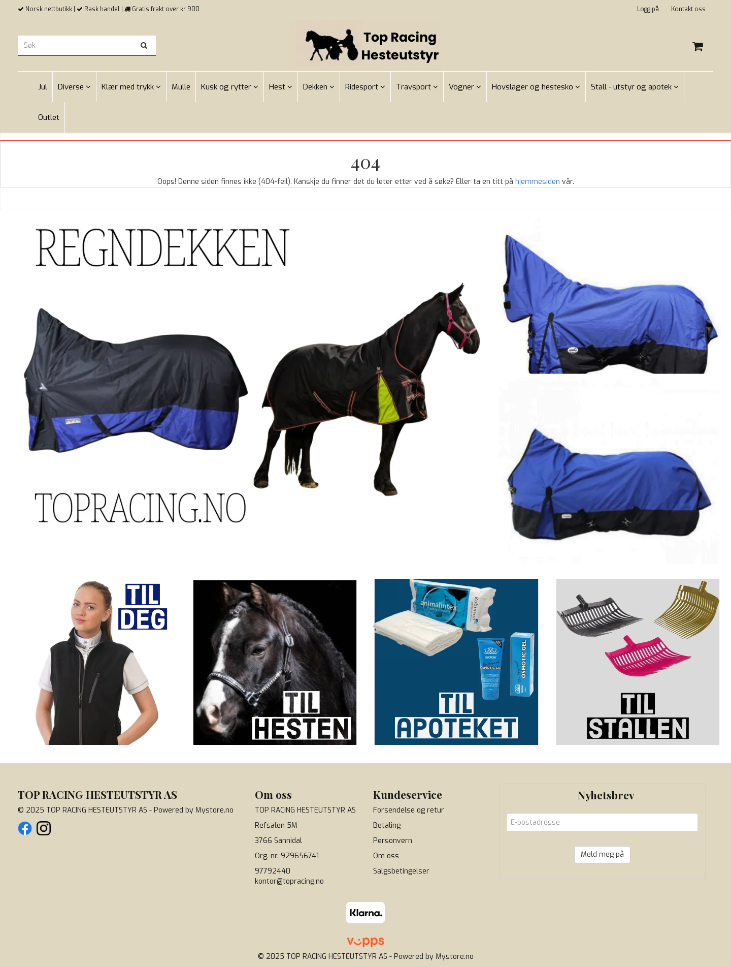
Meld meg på (602, 854)
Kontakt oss (688, 9)
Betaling (387, 825)
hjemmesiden (537, 181)
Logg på (648, 9)
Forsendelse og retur (408, 810)
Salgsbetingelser (401, 871)
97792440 (272, 871)
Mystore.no (214, 810)
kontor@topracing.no (289, 881)
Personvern (392, 841)
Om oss (386, 856)
